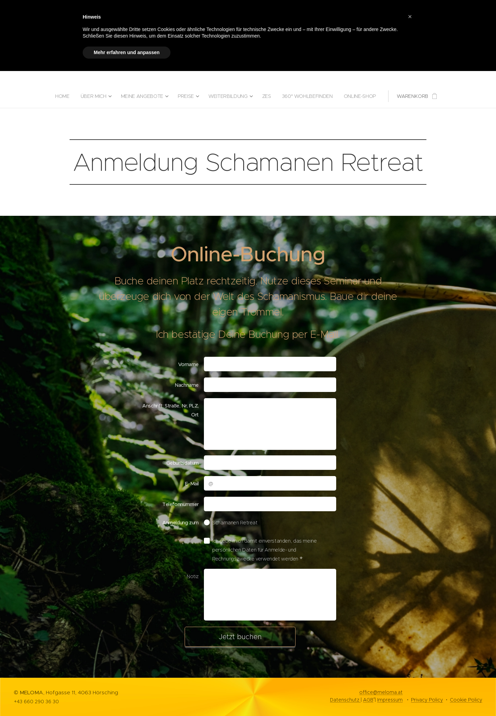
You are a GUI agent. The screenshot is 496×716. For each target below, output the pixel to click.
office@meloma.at (381, 692)
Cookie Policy (466, 700)
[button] (409, 16)
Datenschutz (345, 700)
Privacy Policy (427, 700)
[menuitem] (63, 96)
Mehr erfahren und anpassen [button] (126, 52)
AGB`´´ (368, 700)
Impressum (390, 700)
